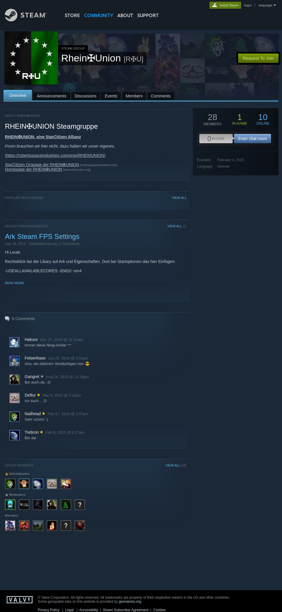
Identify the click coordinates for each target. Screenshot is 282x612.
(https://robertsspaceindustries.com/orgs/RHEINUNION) (55, 155)
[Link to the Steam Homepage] (30, 19)
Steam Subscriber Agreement (126, 610)
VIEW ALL (179, 197)
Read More (14, 283)
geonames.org (130, 602)
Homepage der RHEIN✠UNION (33, 169)
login (248, 5)
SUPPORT (148, 15)
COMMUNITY (98, 15)
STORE (72, 15)
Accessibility (88, 610)
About (125, 15)
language (265, 5)
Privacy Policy (48, 610)
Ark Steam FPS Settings (42, 236)
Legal (69, 610)
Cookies (159, 610)
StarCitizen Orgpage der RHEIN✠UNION (42, 164)
